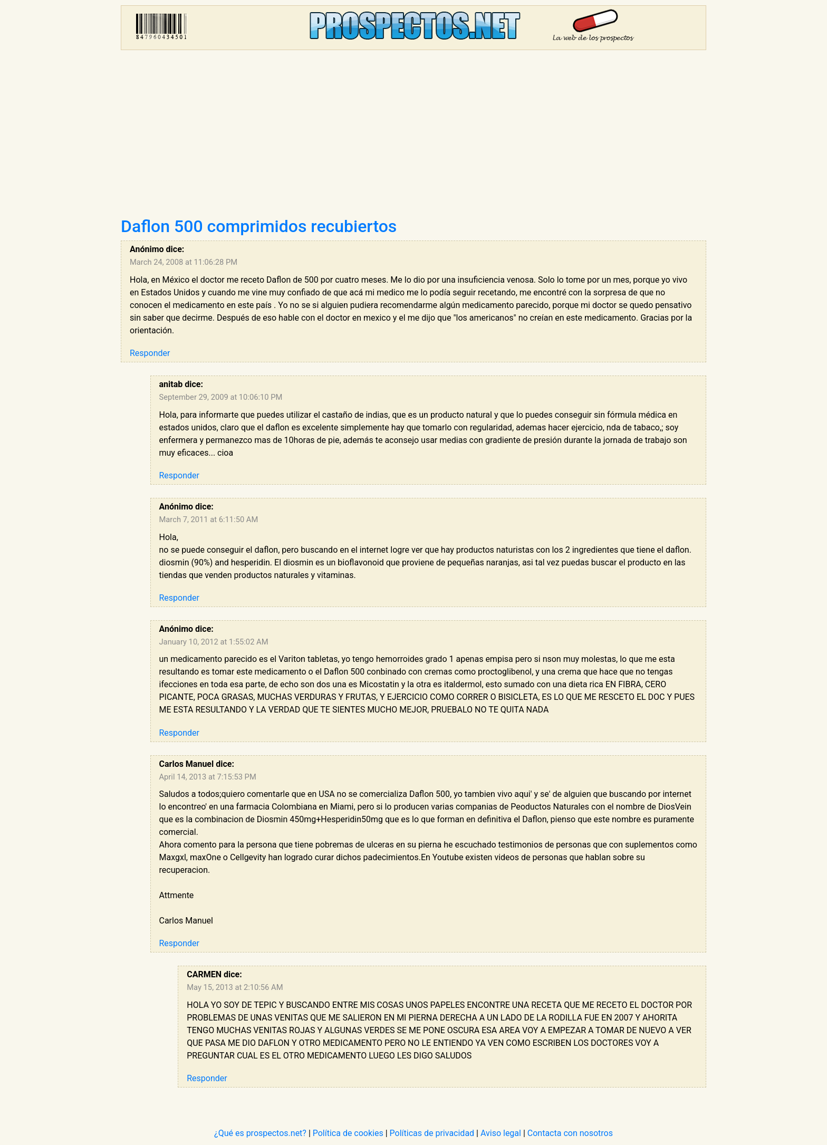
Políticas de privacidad (432, 1133)
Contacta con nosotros (570, 1133)
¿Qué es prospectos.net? (260, 1133)
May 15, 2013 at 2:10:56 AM (235, 987)
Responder (150, 353)
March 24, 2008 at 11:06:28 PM (183, 262)
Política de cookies (348, 1133)
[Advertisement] (413, 137)
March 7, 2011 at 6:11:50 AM (208, 519)
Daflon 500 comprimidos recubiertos (259, 226)
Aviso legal (500, 1133)
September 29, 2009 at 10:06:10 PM (221, 397)
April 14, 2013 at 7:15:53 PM (207, 777)
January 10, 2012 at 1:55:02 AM (213, 642)
